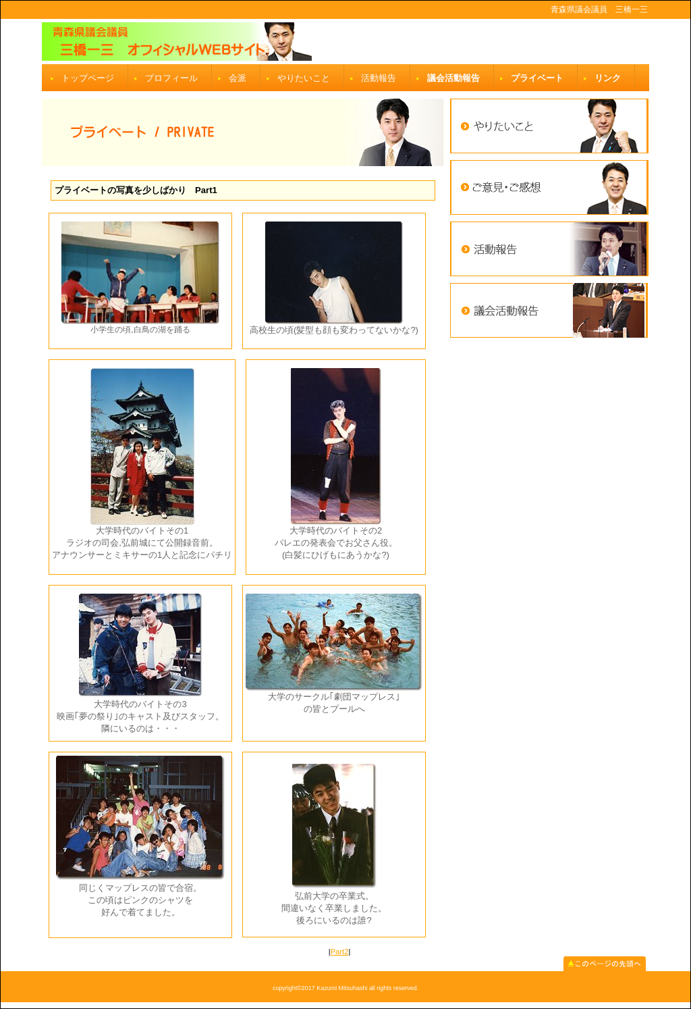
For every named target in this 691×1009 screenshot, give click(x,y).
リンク (608, 78)
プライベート (537, 78)
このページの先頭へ (604, 963)
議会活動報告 (453, 78)
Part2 (340, 952)
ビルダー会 (345, 41)
